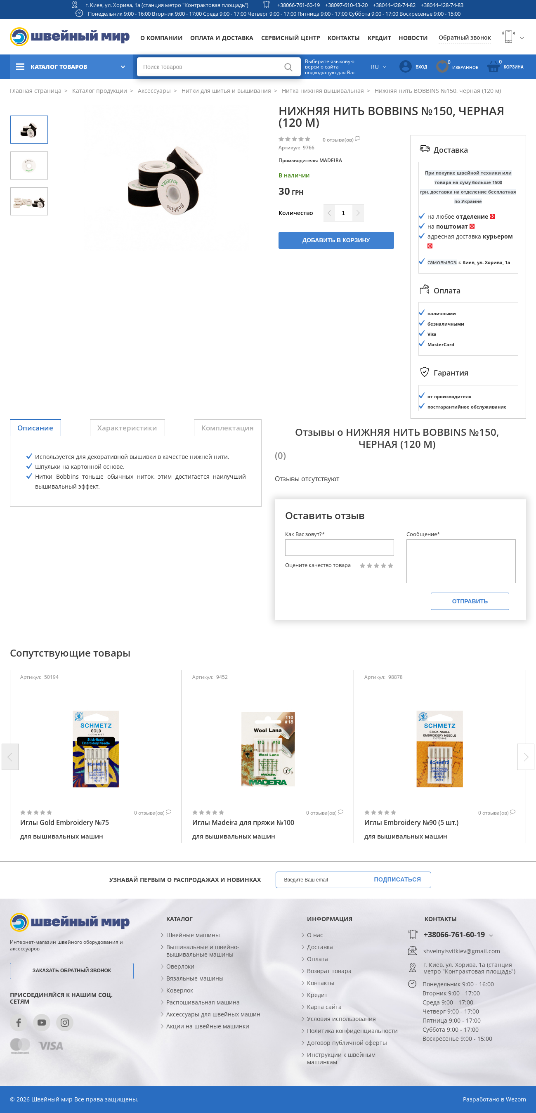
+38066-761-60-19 (298, 5)
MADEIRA (330, 160)
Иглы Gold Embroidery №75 (64, 823)
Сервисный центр (290, 38)
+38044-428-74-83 (442, 5)
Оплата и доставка (221, 38)
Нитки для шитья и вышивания (225, 91)
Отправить (470, 601)
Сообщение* (423, 534)
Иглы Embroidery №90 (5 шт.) (411, 823)
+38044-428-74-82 (394, 5)
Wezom (516, 1099)
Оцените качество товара (318, 565)
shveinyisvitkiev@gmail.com (461, 951)
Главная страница (35, 91)
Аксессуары (153, 91)
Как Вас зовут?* (305, 534)
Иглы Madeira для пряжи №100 (243, 823)
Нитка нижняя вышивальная (322, 91)
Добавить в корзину (336, 240)
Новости (413, 38)
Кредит (379, 38)
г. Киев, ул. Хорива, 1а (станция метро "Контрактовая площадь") (166, 5)
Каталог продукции (99, 91)
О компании (161, 38)
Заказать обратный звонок (72, 971)
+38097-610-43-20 (346, 5)
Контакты (344, 38)
